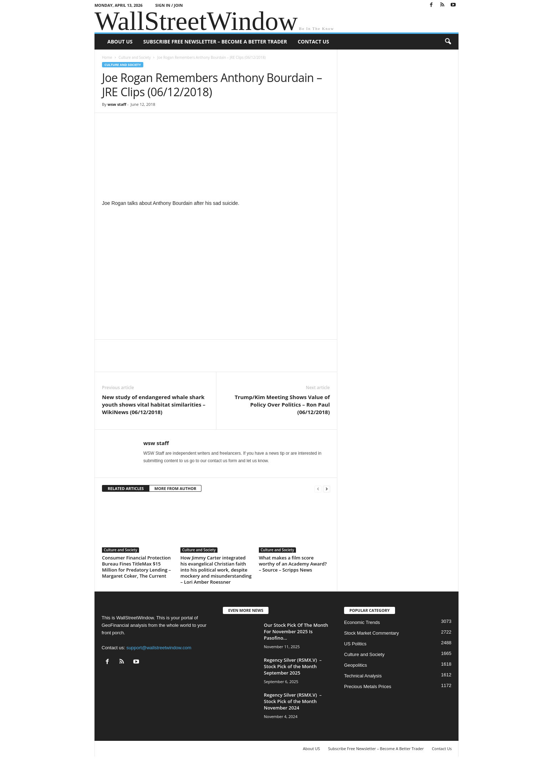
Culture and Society (134, 57)
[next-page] (326, 488)
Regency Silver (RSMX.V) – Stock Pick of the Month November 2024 (293, 701)
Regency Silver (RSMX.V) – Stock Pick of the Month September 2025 (293, 666)
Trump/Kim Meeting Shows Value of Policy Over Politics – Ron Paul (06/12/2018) (282, 404)
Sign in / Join (169, 5)
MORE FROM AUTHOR (175, 488)
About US (120, 41)
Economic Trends (362, 622)
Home (107, 57)
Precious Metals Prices (367, 686)
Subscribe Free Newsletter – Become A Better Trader (215, 41)
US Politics (355, 643)
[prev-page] (318, 488)
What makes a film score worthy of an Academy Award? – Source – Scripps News (293, 563)
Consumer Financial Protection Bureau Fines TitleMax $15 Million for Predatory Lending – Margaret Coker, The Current (136, 566)
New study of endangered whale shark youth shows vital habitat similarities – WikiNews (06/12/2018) (153, 404)
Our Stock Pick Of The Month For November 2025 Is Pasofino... (296, 631)
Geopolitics (355, 665)
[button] (448, 42)
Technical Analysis (363, 675)
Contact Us (313, 41)
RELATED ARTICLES (126, 488)
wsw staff (116, 104)
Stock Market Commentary (371, 633)
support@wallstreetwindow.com (158, 647)
